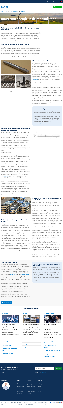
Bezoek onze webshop (7, 352)
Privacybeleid (13, 402)
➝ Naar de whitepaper (39, 123)
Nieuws (39, 389)
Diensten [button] (27, 6)
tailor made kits (4, 231)
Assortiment (29, 389)
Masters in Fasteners (31, 382)
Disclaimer (7, 402)
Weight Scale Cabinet (24, 274)
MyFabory (18, 382)
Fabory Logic (29, 384)
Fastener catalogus (20, 384)
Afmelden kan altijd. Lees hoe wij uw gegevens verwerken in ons (43, 371)
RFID (24, 340)
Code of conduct (25, 402)
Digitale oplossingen (31, 391)
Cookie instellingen (30, 402)
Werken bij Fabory (41, 387)
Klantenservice (19, 394)
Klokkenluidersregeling (38, 402)
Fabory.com (36, 252)
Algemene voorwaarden (19, 402)
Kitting (25, 343)
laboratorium (6, 175)
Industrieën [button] (20, 6)
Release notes (45, 402)
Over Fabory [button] (43, 6)
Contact (49, 6)
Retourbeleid (19, 392)
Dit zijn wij (40, 382)
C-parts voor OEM (6, 345)
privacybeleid (43, 372)
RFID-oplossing (13, 274)
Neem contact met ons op (7, 1)
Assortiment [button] (35, 6)
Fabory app (26, 349)
